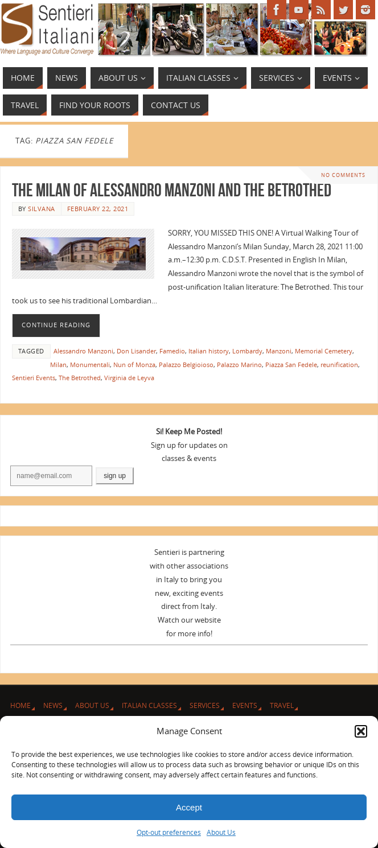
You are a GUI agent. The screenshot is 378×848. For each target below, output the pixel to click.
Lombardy (247, 351)
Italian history (208, 351)
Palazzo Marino (239, 364)
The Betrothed (80, 377)
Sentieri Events (33, 377)
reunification (339, 364)
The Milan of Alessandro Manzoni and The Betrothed (171, 190)
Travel (282, 705)
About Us (221, 832)
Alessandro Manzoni (83, 351)
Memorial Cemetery (323, 351)
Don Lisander (136, 351)
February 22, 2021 (98, 208)
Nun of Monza (134, 364)
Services (205, 705)
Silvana (41, 208)
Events (244, 705)
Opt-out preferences (169, 832)
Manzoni (278, 351)
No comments (343, 175)
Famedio (172, 351)
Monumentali (90, 364)
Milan (58, 364)
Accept (189, 807)
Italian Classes (149, 705)
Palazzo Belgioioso (186, 364)
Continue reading (56, 325)
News (53, 705)
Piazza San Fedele (291, 364)
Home (20, 705)
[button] (361, 731)
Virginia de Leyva (129, 377)
